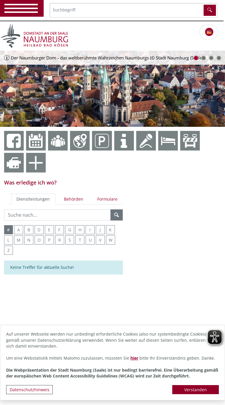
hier (134, 358)
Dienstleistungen (33, 199)
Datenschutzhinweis (30, 389)
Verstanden (195, 389)
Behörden (73, 199)
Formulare (107, 199)
